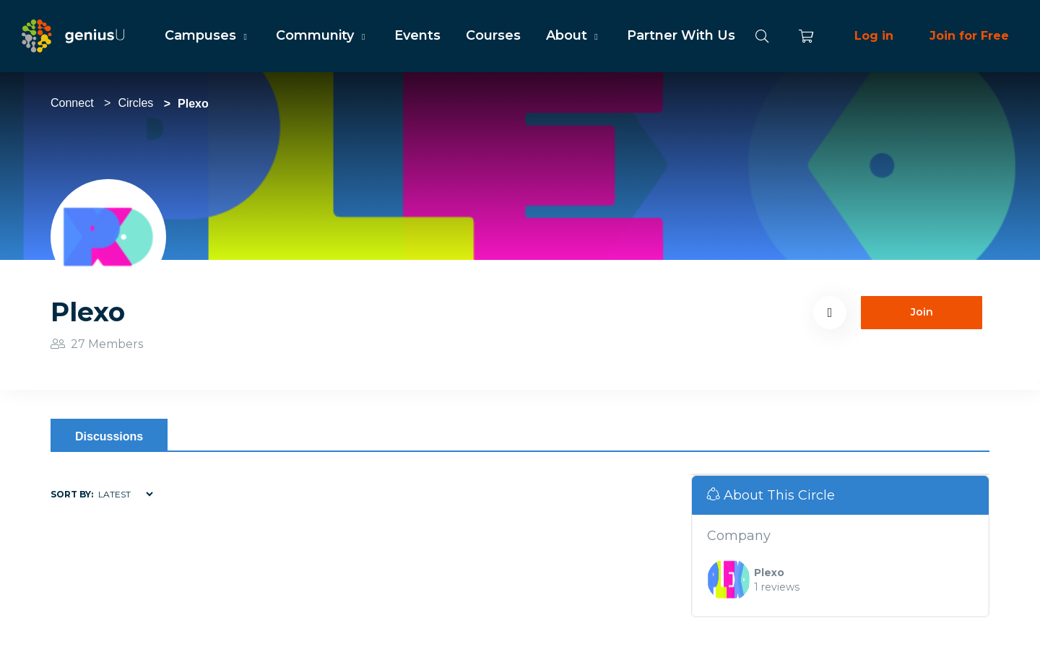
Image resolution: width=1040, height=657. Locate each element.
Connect (72, 103)
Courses (493, 35)
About (574, 35)
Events (417, 35)
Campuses (208, 35)
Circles (135, 103)
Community (322, 35)
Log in (873, 36)
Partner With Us (681, 35)
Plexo (769, 572)
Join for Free (969, 36)
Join (922, 311)
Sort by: (72, 494)
